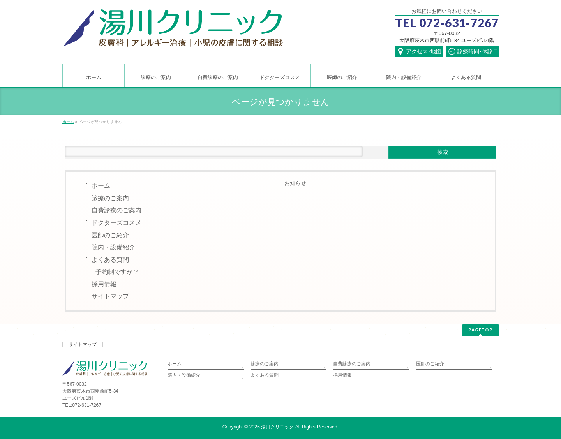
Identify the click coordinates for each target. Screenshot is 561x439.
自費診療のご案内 (116, 210)
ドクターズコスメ (116, 222)
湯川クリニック (277, 427)
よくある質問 (110, 259)
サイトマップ (110, 296)
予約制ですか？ (117, 271)
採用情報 (104, 284)
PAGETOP (480, 329)
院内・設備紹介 (113, 247)
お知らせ (295, 183)
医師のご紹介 (110, 235)
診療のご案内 (110, 198)
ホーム (101, 185)
